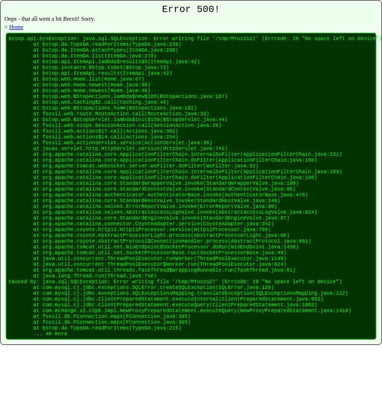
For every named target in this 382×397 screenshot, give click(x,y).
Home (16, 29)
